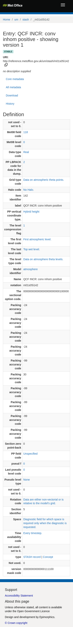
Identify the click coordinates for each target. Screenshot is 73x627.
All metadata (13, 87)
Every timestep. (32, 533)
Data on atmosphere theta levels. (43, 259)
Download (12, 95)
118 (25, 132)
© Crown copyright (16, 622)
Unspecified (30, 453)
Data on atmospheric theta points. (43, 179)
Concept (48, 556)
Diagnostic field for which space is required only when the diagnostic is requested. (45, 523)
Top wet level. (31, 249)
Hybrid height (31, 211)
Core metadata (15, 79)
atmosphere (30, 269)
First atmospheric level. (37, 239)
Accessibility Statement (19, 595)
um (16, 19)
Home (6, 19)
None (26, 479)
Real (26, 152)
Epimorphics (46, 617)
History (10, 103)
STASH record (32, 556)
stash (25, 19)
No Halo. (28, 189)
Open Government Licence (33, 611)
